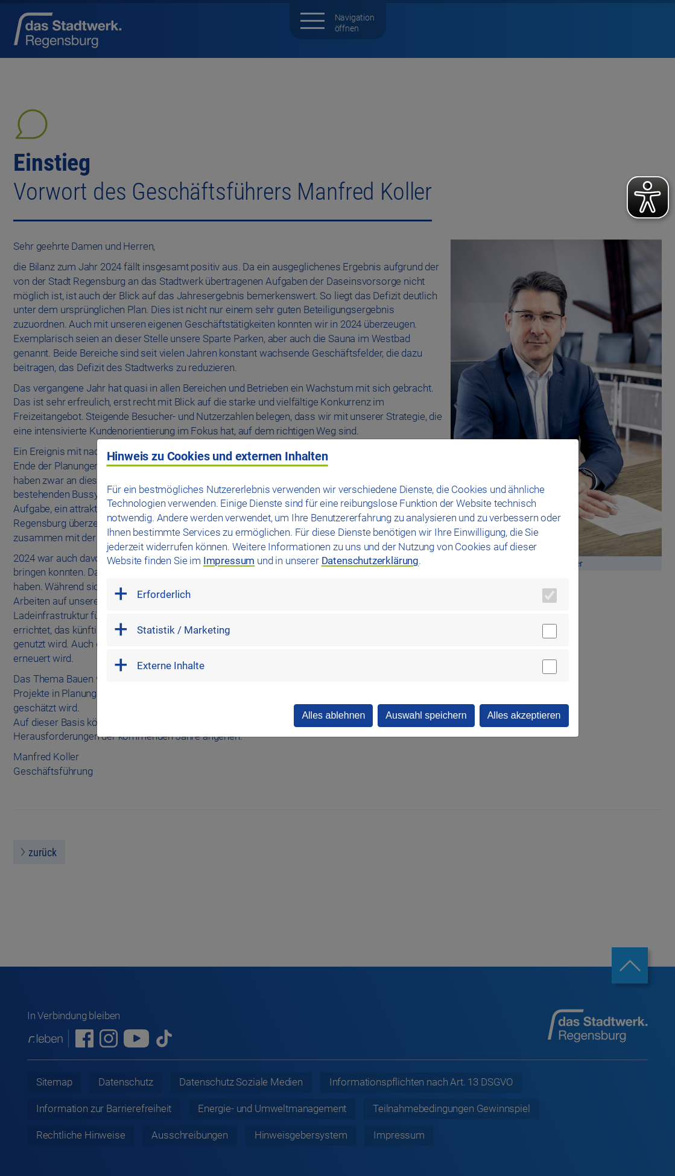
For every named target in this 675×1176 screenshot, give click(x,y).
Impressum (229, 561)
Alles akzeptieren (524, 715)
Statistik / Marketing (183, 630)
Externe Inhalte (170, 666)
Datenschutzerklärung (370, 561)
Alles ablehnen (333, 715)
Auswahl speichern (425, 715)
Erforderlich (164, 594)
